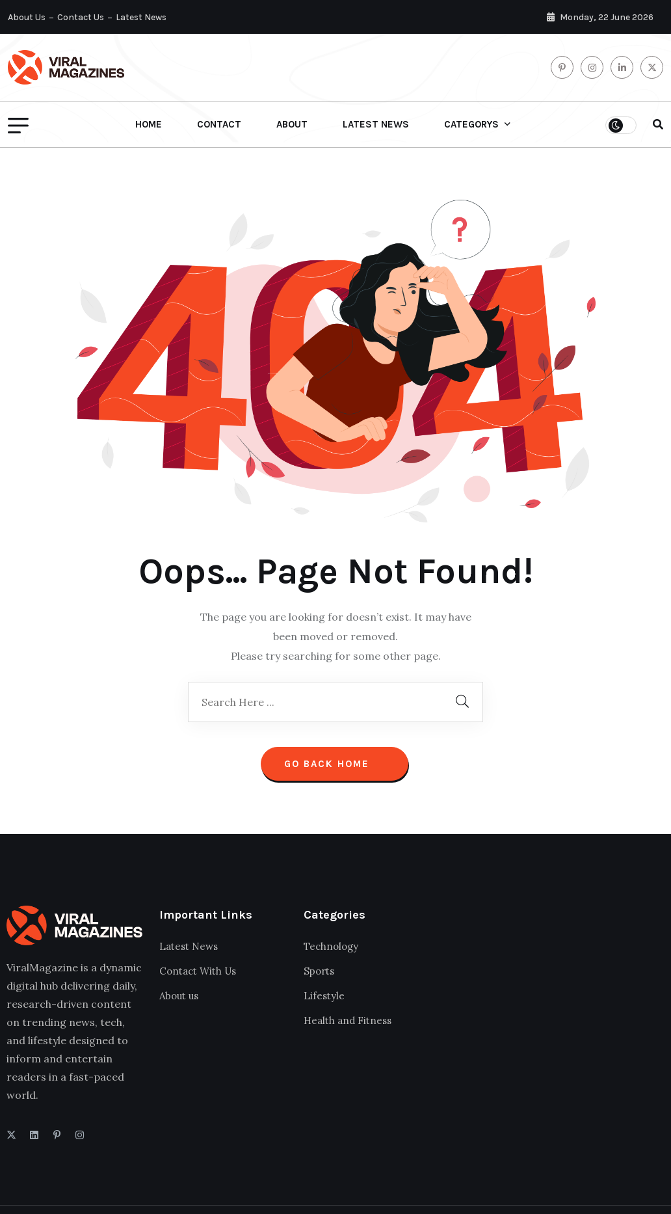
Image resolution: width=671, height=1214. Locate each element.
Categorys (471, 124)
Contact (219, 124)
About (292, 124)
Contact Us (80, 17)
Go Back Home (334, 764)
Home (148, 124)
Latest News (141, 17)
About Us (27, 17)
